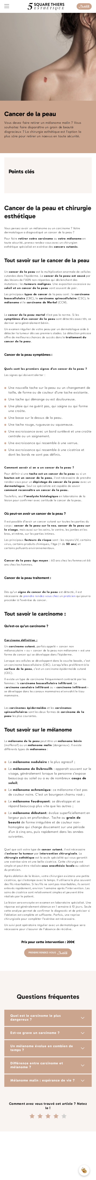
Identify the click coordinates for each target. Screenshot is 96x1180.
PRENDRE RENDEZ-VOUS (48, 952)
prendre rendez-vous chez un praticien (50, 596)
